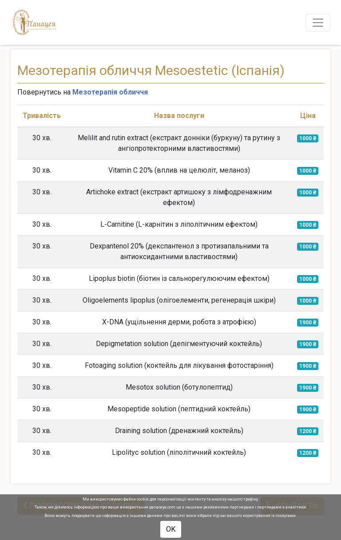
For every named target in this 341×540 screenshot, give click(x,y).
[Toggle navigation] (317, 23)
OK (170, 529)
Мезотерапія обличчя (110, 92)
